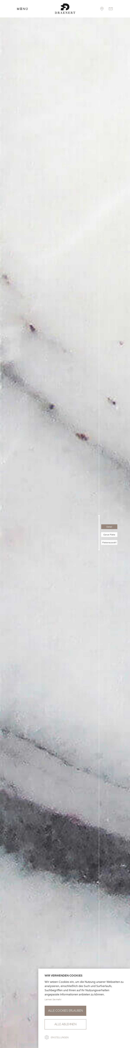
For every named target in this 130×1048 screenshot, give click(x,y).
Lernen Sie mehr (53, 999)
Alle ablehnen (65, 1024)
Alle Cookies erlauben (65, 1010)
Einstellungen (60, 1037)
